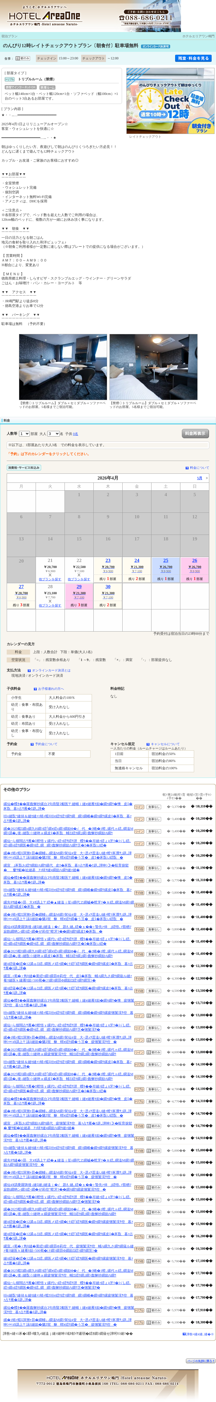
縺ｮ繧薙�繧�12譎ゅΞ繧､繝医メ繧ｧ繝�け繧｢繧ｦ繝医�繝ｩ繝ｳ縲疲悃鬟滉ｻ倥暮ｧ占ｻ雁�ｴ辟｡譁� (68, 1224)
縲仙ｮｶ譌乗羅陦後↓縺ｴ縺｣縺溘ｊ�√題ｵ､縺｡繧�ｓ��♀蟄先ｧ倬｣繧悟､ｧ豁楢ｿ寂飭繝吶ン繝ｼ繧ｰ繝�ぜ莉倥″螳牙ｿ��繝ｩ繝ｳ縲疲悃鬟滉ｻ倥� (67, 1187)
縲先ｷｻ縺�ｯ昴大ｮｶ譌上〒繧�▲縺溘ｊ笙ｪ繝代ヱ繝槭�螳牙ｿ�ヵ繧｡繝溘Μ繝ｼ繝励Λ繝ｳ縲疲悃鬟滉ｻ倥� (69, 1162)
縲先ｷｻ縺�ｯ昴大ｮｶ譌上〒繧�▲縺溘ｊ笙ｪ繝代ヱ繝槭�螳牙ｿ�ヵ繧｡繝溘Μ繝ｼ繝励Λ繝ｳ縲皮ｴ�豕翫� (69, 904)
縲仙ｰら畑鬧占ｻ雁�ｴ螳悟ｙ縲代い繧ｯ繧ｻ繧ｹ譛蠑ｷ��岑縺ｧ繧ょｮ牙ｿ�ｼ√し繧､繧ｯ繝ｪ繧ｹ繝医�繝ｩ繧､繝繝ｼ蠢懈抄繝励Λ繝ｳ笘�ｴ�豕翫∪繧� (67, 843)
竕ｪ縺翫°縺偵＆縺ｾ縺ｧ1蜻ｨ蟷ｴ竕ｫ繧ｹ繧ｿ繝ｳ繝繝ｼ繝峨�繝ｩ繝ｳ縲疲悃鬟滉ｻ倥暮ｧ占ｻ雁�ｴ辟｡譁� (68, 1015)
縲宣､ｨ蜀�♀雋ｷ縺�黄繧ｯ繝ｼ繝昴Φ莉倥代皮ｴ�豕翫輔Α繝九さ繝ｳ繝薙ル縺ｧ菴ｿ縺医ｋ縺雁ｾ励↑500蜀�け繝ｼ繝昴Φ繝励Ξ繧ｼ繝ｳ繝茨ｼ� (68, 978)
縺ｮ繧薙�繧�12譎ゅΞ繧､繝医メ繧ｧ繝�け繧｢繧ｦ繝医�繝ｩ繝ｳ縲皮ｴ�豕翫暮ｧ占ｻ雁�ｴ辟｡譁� (68, 966)
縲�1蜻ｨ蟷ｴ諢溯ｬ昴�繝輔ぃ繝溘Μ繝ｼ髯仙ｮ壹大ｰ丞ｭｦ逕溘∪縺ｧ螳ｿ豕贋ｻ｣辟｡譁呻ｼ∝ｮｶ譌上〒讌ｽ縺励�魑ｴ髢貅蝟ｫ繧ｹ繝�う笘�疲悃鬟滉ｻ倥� (68, 1039)
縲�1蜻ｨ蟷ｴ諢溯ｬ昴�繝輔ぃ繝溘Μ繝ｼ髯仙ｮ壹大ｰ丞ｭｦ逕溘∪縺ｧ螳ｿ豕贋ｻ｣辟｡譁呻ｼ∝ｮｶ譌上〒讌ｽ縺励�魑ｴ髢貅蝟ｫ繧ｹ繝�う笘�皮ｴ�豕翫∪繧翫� (68, 855)
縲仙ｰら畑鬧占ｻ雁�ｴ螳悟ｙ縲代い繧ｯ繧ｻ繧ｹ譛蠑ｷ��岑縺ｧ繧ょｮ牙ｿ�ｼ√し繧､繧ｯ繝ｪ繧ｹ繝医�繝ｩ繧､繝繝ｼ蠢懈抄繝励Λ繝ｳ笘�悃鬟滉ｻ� (67, 1027)
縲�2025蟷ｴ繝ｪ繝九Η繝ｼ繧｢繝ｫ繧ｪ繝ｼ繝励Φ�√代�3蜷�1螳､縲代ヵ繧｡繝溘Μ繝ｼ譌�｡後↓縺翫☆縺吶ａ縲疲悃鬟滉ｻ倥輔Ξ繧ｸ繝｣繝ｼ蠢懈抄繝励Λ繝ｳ (68, 1052)
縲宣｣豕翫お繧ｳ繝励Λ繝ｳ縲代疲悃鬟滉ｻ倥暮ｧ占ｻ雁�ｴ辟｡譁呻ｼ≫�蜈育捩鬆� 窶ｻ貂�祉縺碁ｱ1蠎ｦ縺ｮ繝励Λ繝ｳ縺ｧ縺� (68, 1125)
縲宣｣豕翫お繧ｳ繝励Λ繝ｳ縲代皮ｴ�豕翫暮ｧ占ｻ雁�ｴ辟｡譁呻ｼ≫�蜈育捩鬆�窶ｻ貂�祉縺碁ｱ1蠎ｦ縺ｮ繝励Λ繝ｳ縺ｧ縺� (66, 867)
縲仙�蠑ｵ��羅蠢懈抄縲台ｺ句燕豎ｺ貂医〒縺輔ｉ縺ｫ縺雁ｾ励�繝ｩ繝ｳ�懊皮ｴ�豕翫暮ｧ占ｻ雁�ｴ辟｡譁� (68, 806)
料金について (199, 467)
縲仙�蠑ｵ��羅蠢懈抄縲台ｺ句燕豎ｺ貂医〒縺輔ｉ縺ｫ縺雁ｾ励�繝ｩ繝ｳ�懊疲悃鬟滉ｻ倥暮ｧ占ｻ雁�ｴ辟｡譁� (69, 1002)
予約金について (46, 744)
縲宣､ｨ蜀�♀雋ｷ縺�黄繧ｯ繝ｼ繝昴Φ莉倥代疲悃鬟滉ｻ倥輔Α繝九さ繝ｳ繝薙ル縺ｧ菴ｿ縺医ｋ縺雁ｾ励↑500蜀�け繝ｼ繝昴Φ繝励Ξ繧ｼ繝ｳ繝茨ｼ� (69, 1248)
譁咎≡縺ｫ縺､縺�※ (200, 1334)
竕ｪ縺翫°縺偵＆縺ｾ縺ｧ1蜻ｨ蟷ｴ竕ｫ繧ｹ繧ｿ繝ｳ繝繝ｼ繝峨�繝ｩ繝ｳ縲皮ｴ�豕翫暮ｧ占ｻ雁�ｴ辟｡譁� (68, 818)
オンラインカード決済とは (51, 670)
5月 (199, 478)
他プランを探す (50, 579)
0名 (75, 434)
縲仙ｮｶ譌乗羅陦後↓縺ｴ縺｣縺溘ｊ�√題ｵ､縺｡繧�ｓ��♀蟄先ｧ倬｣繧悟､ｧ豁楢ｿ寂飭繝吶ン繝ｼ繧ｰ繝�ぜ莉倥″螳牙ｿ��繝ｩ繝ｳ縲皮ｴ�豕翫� (67, 929)
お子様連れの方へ (51, 688)
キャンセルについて (165, 744)
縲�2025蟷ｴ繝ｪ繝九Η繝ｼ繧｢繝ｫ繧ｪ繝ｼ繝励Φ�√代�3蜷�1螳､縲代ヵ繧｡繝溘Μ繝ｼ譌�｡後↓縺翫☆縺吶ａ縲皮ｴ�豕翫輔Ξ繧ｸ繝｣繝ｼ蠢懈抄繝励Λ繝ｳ (68, 831)
